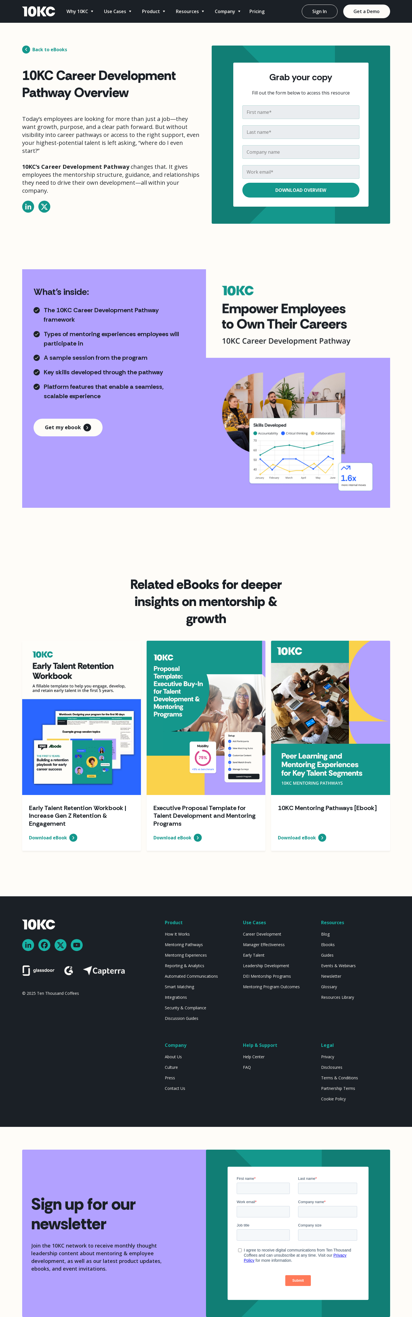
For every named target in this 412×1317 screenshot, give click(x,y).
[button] (80, 11)
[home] (38, 11)
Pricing (257, 11)
